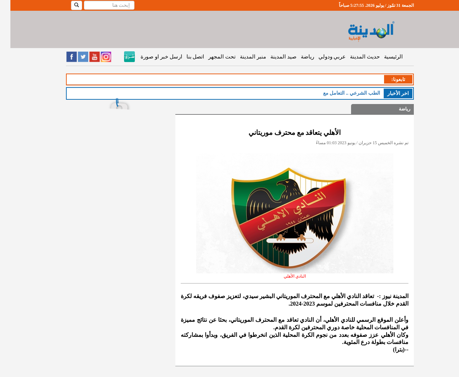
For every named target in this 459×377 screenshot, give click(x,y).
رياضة (297, 57)
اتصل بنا (185, 57)
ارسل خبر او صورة (150, 57)
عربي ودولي (322, 57)
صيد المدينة (273, 57)
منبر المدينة (243, 57)
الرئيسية (383, 57)
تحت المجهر (211, 57)
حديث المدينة (354, 57)
